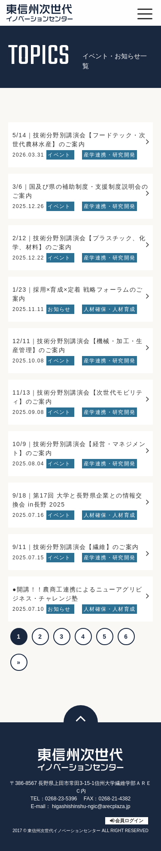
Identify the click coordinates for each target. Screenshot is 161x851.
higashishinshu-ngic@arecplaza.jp (91, 806)
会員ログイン (129, 820)
